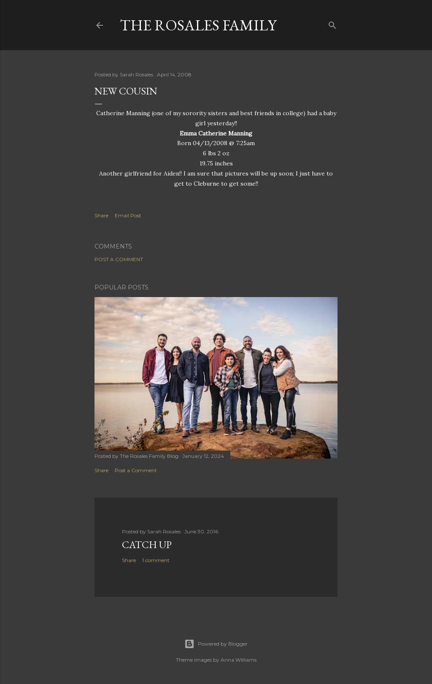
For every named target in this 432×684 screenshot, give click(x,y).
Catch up (147, 544)
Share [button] (101, 215)
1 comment (156, 560)
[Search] (332, 23)
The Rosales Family (198, 25)
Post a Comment (118, 259)
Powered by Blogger (216, 644)
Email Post (128, 215)
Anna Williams (238, 660)
